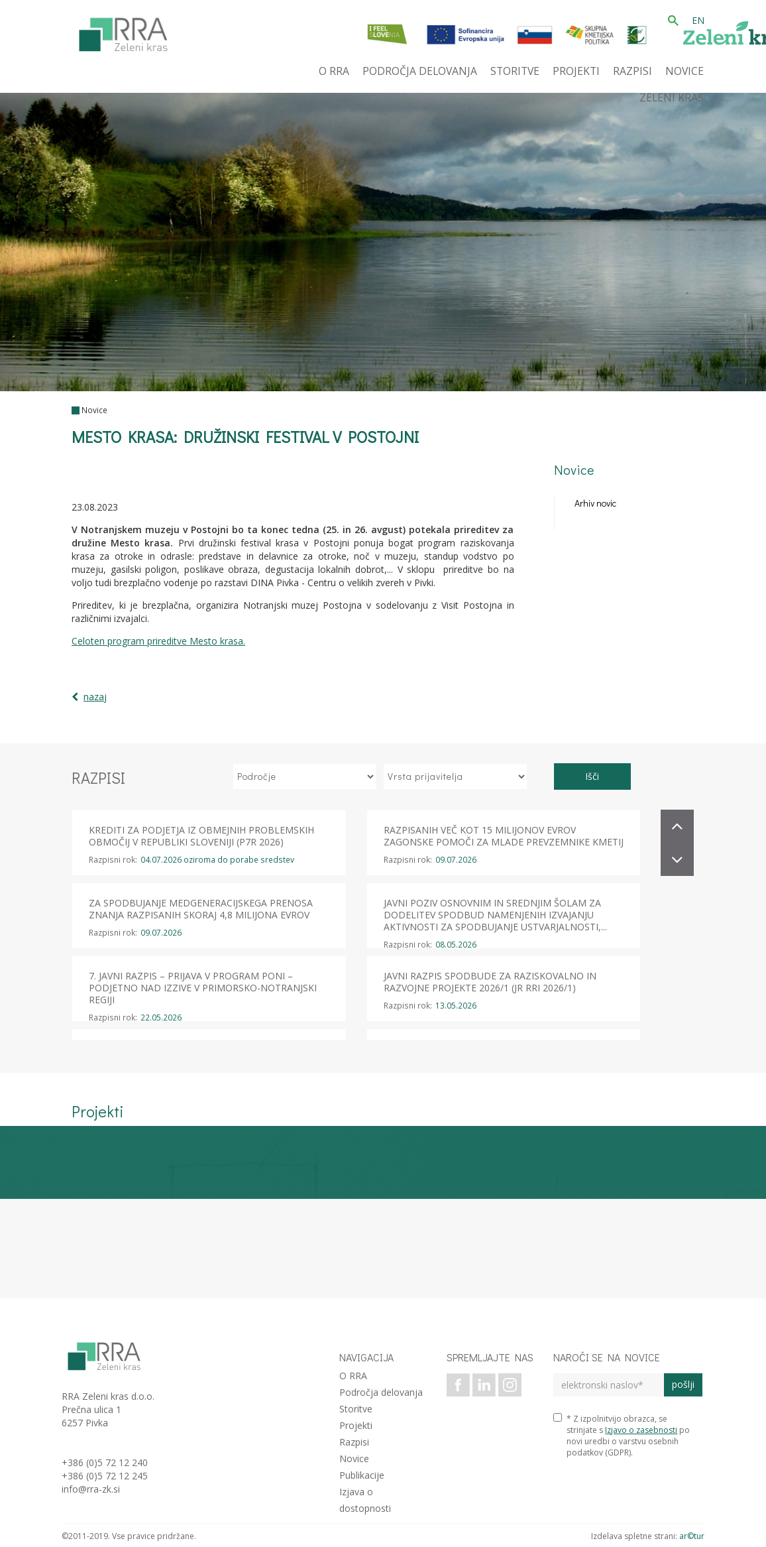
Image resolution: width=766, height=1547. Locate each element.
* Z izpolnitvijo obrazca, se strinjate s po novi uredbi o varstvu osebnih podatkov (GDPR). (621, 1435)
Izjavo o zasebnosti (641, 1430)
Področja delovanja (381, 1392)
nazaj (95, 696)
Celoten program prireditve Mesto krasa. (158, 641)
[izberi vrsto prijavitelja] (455, 776)
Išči (592, 776)
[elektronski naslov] (608, 1384)
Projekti (355, 1425)
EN (698, 20)
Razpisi (354, 1442)
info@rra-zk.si (91, 1489)
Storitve (355, 1408)
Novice (94, 410)
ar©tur (691, 1536)
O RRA (353, 1375)
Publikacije (361, 1475)
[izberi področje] (305, 776)
